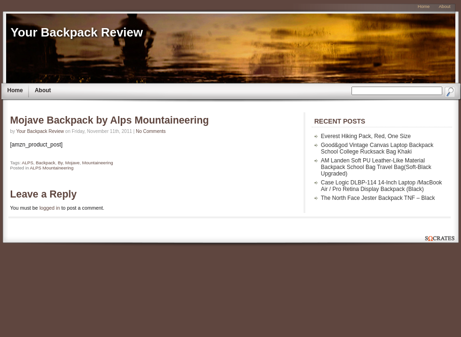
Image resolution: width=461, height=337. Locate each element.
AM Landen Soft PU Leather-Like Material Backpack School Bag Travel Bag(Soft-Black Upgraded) (376, 167)
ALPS (28, 162)
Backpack (45, 162)
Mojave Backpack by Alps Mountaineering (109, 120)
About (43, 90)
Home (15, 90)
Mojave (72, 162)
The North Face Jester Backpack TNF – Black (378, 198)
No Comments (151, 131)
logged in (49, 208)
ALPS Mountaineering (51, 167)
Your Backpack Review (77, 32)
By (60, 162)
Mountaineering (97, 162)
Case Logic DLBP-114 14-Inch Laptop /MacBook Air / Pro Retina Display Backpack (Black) (381, 185)
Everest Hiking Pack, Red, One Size (366, 136)
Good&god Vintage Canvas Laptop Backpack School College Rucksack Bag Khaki (377, 148)
